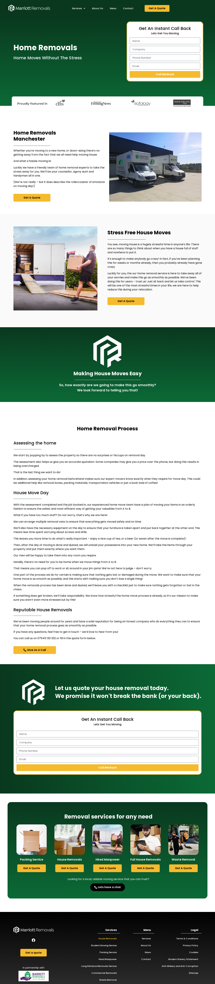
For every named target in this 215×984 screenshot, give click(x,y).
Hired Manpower (108, 860)
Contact (128, 8)
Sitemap (193, 973)
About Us (97, 8)
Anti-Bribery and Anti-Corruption (180, 966)
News (113, 8)
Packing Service (31, 860)
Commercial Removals (104, 973)
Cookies (193, 952)
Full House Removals (145, 860)
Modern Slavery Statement (183, 959)
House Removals (69, 860)
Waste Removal (183, 860)
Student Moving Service (104, 945)
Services (78, 8)
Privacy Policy (190, 945)
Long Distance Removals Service (99, 966)
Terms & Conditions (187, 938)
